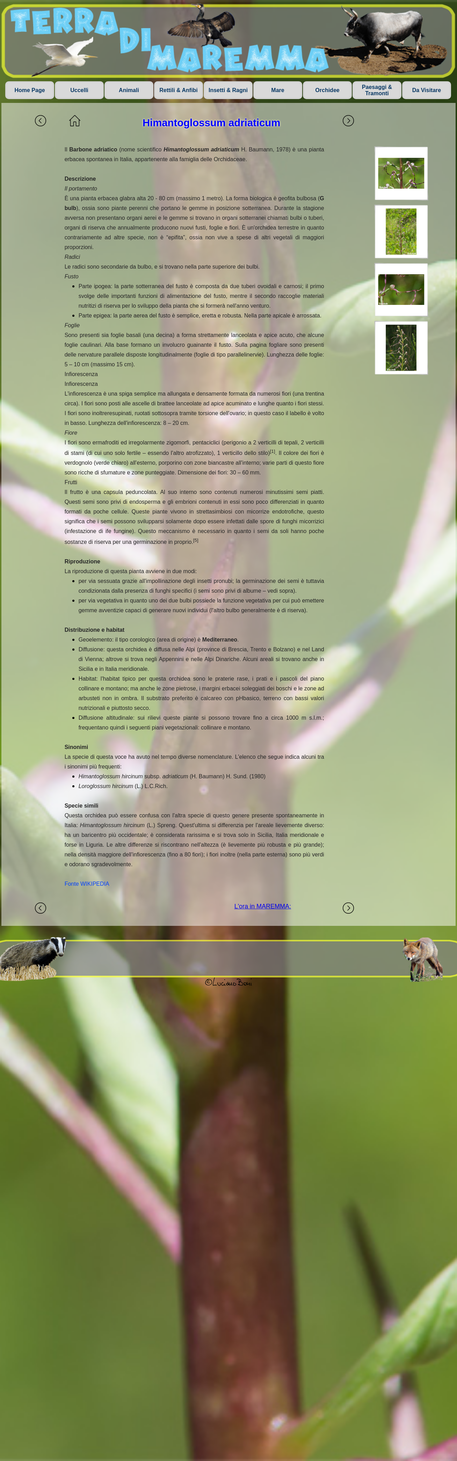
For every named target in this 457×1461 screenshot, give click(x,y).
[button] (401, 173)
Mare (277, 90)
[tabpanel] (194, 516)
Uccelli (79, 90)
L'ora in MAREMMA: (262, 906)
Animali (129, 90)
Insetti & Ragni (228, 90)
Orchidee (327, 90)
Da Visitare (426, 90)
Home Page (29, 90)
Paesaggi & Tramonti (377, 90)
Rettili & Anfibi (178, 90)
